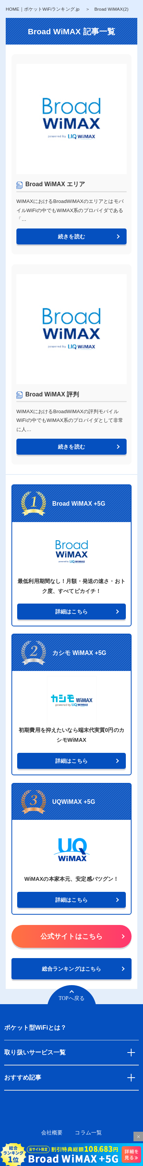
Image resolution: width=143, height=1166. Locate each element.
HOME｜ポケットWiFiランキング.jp (43, 8)
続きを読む (71, 236)
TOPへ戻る (71, 998)
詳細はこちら (71, 612)
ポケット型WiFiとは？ (35, 1027)
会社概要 (52, 1132)
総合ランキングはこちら (71, 969)
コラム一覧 (88, 1132)
